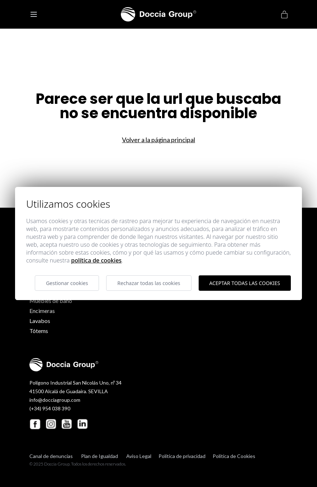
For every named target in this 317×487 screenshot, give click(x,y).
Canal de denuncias (51, 456)
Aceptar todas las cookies (244, 283)
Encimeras (42, 310)
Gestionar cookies (67, 283)
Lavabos (39, 320)
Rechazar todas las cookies (148, 283)
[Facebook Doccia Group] (35, 424)
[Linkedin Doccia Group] (82, 424)
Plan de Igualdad (99, 456)
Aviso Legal (138, 456)
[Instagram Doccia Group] (51, 424)
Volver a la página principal (158, 140)
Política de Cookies (234, 456)
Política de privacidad (181, 456)
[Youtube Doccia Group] (66, 424)
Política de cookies (96, 260)
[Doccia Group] (158, 14)
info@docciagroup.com (54, 400)
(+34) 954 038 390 (49, 408)
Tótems (38, 330)
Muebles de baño (50, 300)
